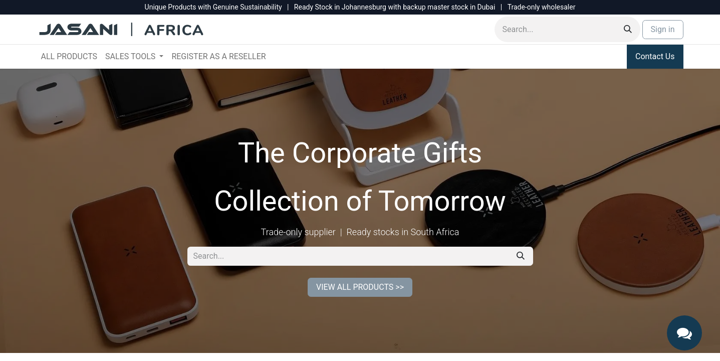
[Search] (627, 29)
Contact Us (655, 56)
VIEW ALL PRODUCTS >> (360, 287)
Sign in (663, 29)
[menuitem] (69, 57)
